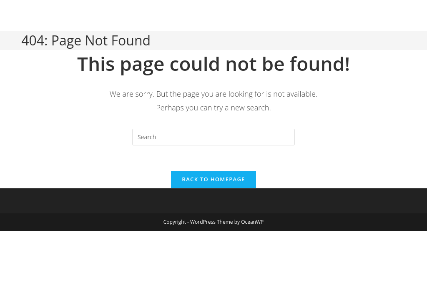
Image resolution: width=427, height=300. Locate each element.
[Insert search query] (213, 137)
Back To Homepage (213, 179)
